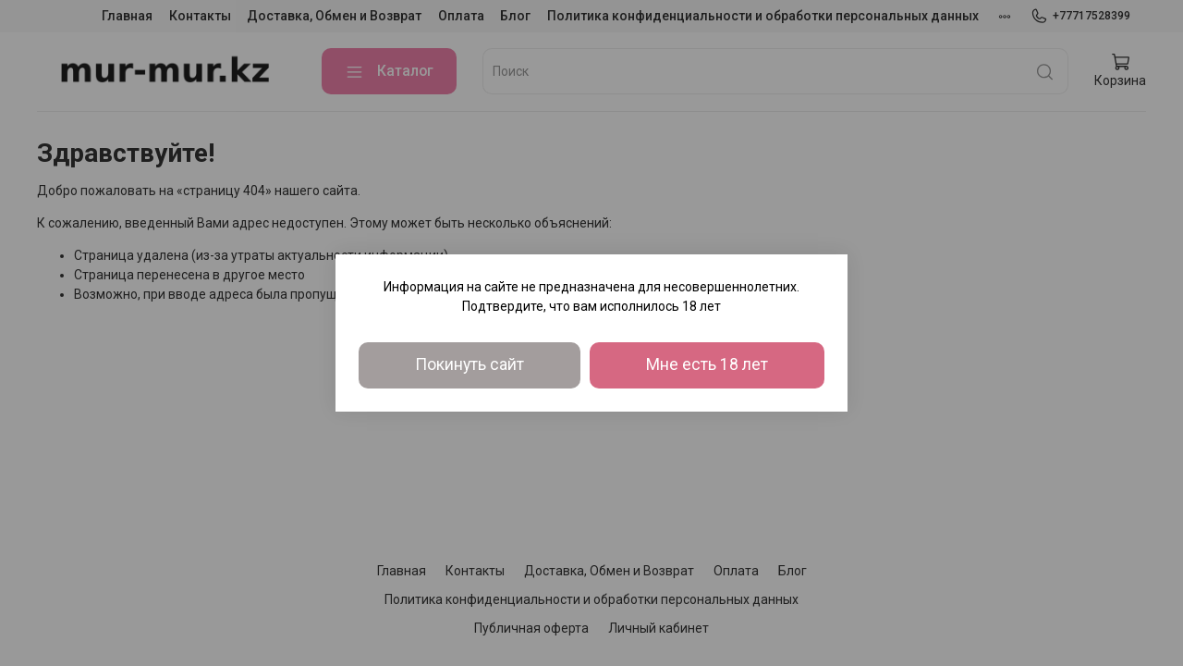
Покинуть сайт (469, 364)
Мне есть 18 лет (707, 364)
